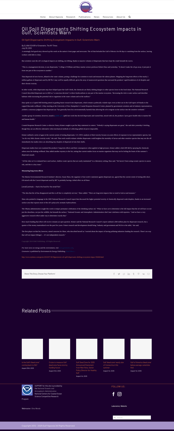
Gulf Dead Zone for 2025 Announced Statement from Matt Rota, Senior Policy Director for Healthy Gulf (86, 367)
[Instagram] (119, 394)
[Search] (115, 417)
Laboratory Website (119, 406)
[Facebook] (113, 394)
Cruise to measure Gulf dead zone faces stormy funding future (58, 365)
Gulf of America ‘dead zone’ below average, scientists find (140, 365)
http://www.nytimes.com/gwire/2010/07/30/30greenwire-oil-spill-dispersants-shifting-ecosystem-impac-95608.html (63, 257)
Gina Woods (36, 408)
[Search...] (132, 417)
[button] (130, 16)
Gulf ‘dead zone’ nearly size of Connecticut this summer (113, 365)
